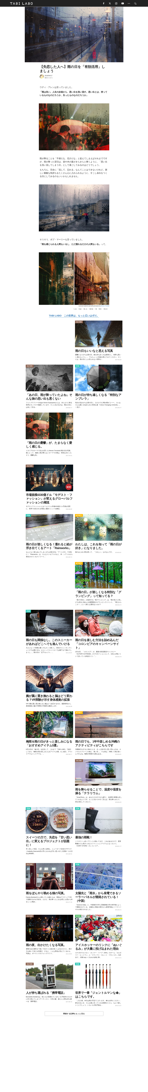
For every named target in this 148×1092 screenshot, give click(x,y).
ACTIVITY (79, 516)
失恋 (80, 309)
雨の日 (106, 309)
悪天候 (91, 309)
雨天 (100, 309)
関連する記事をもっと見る (74, 1014)
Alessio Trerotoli (105, 306)
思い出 (85, 309)
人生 (75, 309)
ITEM (77, 366)
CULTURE (79, 322)
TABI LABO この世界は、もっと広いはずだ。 (74, 316)
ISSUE (78, 916)
